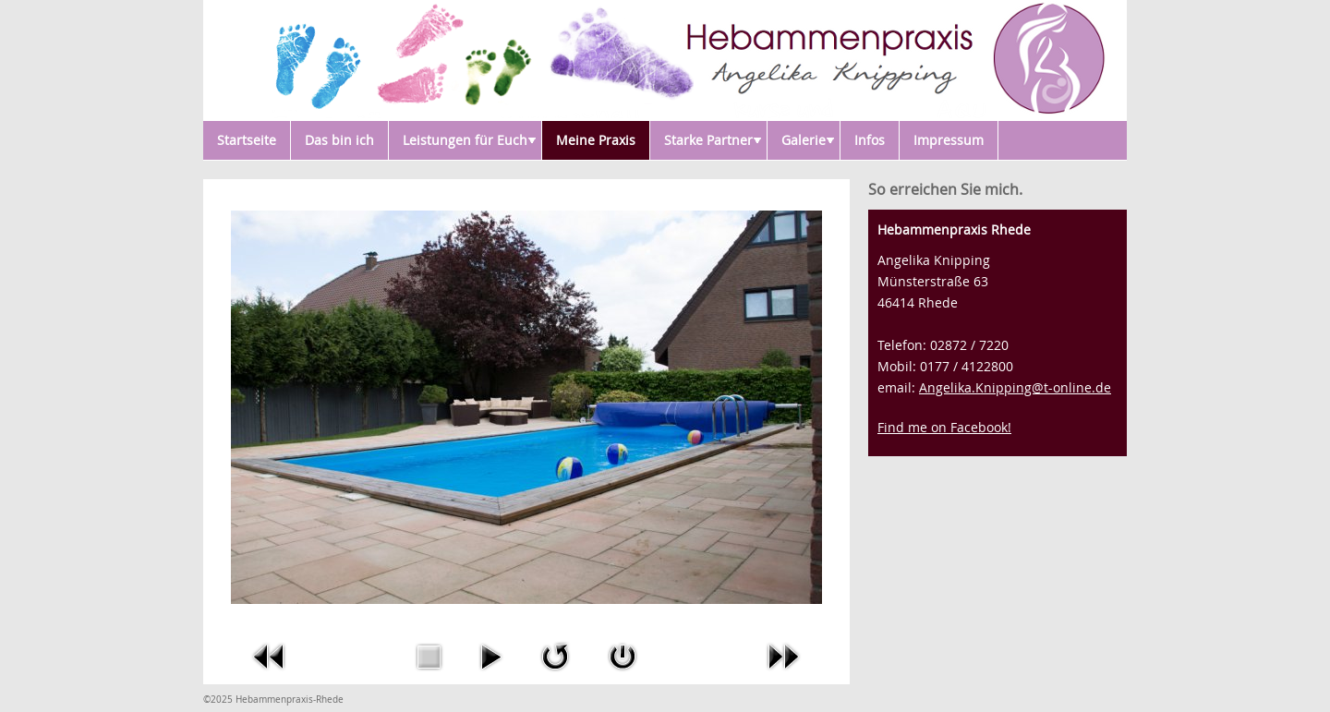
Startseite (246, 140)
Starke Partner (712, 140)
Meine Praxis (595, 140)
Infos (869, 140)
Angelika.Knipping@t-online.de (1015, 387)
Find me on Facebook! (944, 427)
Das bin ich (339, 140)
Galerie (807, 140)
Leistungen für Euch (469, 140)
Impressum (948, 140)
